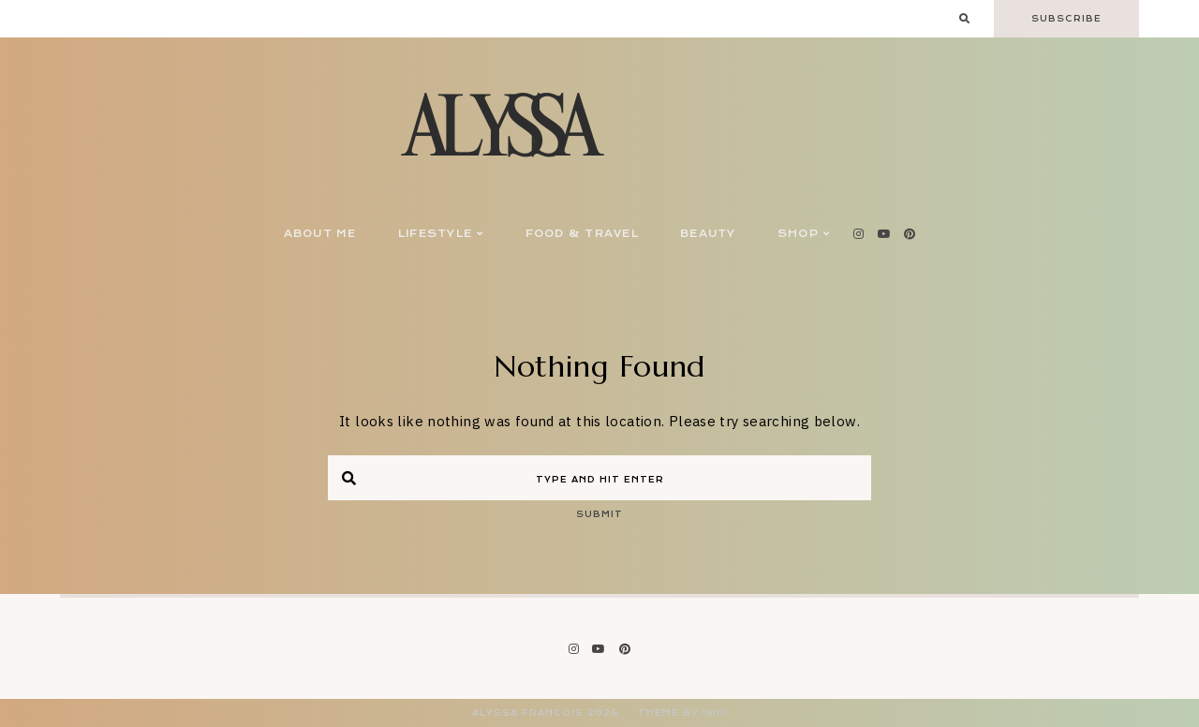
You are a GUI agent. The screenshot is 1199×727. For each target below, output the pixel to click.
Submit (599, 514)
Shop (803, 234)
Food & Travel (582, 234)
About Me (320, 234)
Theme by (682, 713)
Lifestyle (441, 234)
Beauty (708, 234)
